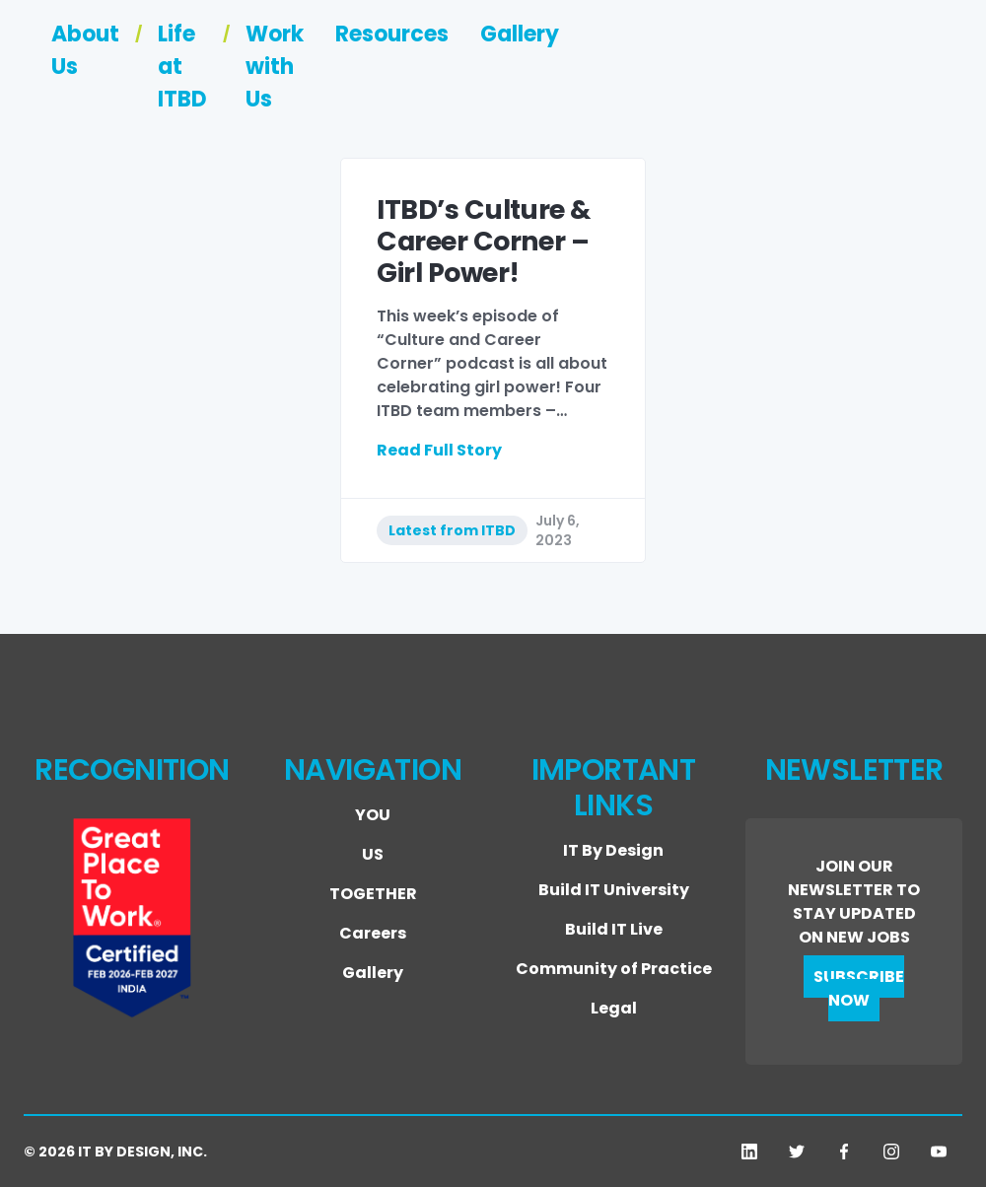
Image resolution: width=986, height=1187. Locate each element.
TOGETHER (373, 893)
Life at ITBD (453, 73)
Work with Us (623, 73)
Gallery (911, 73)
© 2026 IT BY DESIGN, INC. (115, 1151)
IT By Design (613, 850)
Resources (783, 73)
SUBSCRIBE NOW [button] (858, 988)
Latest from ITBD (452, 530)
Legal (614, 1008)
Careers (372, 933)
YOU (372, 814)
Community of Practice (614, 968)
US (373, 854)
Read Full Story (439, 450)
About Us (304, 73)
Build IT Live (614, 929)
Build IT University (613, 889)
